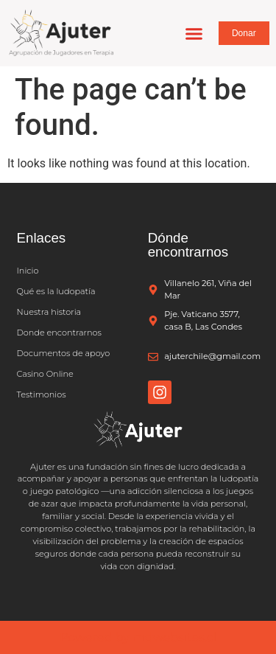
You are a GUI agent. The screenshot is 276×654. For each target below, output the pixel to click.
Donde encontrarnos (59, 332)
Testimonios (41, 394)
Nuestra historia (49, 312)
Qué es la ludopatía (56, 291)
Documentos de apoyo (63, 353)
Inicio (28, 270)
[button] (194, 33)
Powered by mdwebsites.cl (138, 637)
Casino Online (45, 374)
